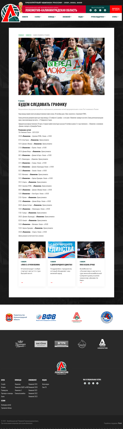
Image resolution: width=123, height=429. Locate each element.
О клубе (3, 384)
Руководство (4, 390)
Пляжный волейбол (20, 393)
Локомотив (17, 384)
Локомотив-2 (18, 390)
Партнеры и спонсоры (7, 393)
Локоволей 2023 (32, 396)
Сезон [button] (3, 400)
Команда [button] (51, 17)
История (3, 387)
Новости (25, 17)
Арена (2, 396)
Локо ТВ (44, 387)
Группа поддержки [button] (97, 17)
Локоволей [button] (66, 17)
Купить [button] (114, 17)
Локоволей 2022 (32, 393)
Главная (21, 35)
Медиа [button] (80, 17)
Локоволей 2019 (32, 384)
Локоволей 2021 (32, 390)
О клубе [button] (37, 17)
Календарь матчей (6, 405)
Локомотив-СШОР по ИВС (22, 387)
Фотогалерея (45, 384)
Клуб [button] (3, 380)
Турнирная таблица (6, 408)
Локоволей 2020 (32, 387)
